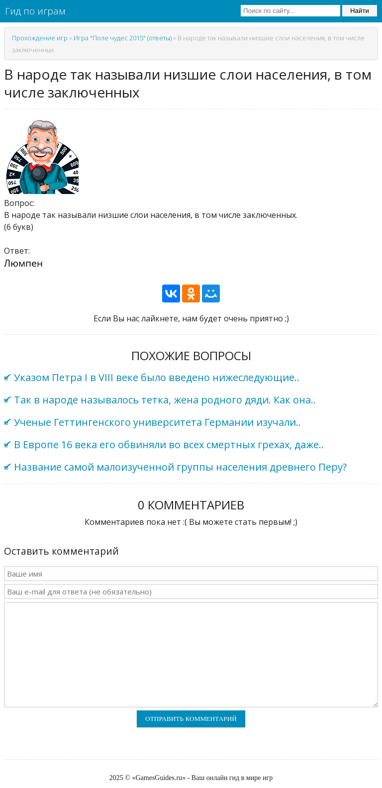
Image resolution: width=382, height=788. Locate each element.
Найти (359, 10)
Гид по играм (35, 10)
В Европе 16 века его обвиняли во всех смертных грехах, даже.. (169, 444)
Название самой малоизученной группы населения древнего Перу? (180, 467)
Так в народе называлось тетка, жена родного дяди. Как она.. (165, 399)
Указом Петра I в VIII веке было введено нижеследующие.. (156, 377)
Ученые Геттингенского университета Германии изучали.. (157, 422)
